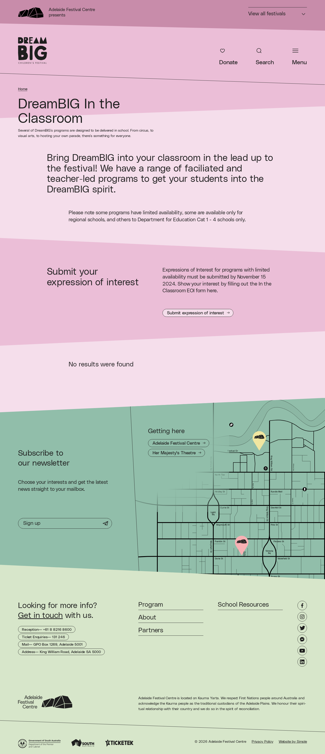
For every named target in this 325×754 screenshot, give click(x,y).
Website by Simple (293, 741)
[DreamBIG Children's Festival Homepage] (32, 50)
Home (22, 89)
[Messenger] (302, 639)
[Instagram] (302, 616)
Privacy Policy (262, 741)
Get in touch (40, 615)
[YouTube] (302, 650)
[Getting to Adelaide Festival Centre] (178, 443)
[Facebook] (302, 605)
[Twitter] (302, 628)
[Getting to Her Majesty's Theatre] (176, 453)
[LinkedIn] (302, 662)
